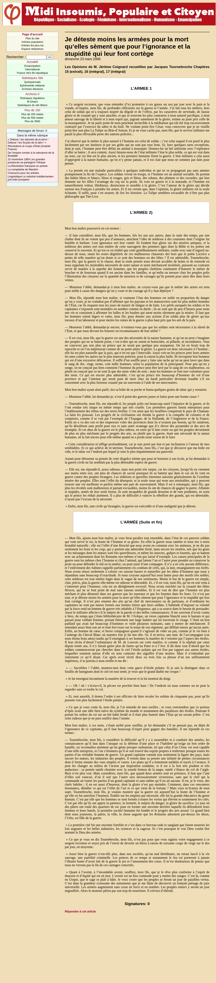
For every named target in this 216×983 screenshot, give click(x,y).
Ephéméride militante (32, 85)
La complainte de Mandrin (23, 169)
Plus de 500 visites (32, 117)
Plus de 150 (32, 110)
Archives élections (32, 89)
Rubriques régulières (32, 98)
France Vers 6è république (32, 72)
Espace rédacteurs (32, 48)
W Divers (32, 101)
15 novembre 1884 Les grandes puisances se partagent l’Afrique (26, 161)
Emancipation (32, 65)
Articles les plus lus (32, 45)
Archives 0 (32, 94)
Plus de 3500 (32, 121)
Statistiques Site (32, 78)
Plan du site (32, 38)
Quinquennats (32, 82)
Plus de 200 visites (32, 114)
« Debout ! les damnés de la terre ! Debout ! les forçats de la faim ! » (28, 141)
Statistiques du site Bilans (32, 105)
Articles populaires (32, 41)
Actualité (32, 61)
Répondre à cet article (80, 911)
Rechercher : (15, 57)
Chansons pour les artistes (23, 172)
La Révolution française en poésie (28, 165)
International (32, 69)
